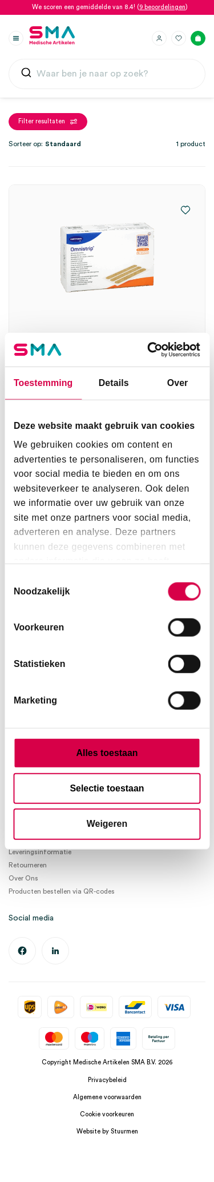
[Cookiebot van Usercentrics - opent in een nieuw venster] (152, 349)
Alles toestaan (107, 753)
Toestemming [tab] (43, 383)
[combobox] (107, 74)
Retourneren (28, 865)
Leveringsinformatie (40, 852)
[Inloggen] (159, 38)
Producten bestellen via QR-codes (62, 891)
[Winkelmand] (198, 38)
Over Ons (23, 878)
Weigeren (107, 824)
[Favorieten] (178, 38)
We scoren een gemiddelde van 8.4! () (110, 7)
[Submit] (26, 75)
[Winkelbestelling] (77, 144)
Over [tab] (177, 383)
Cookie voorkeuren (107, 1114)
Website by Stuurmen (107, 1131)
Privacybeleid (107, 1080)
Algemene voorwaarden (107, 1097)
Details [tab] (114, 383)
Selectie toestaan (107, 788)
